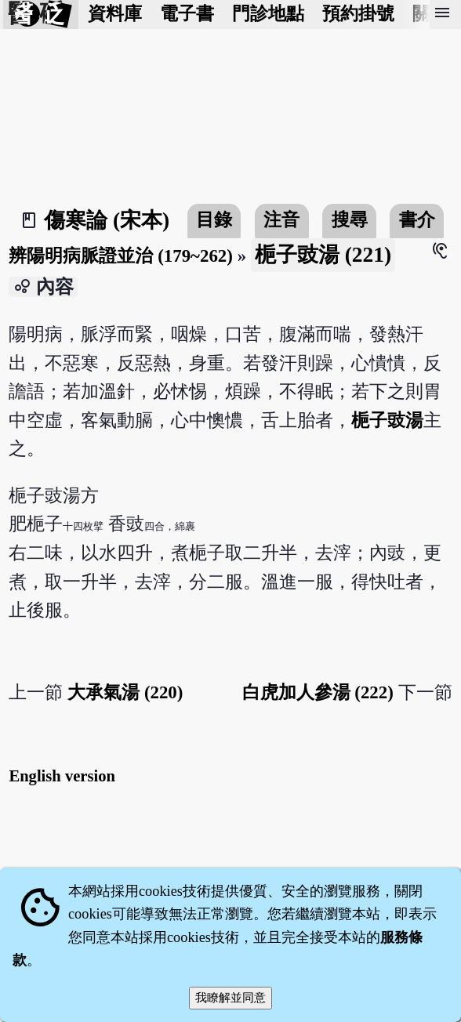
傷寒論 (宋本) (106, 220)
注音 (281, 220)
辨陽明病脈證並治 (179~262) (120, 256)
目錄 (214, 220)
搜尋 (350, 220)
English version (62, 776)
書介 (417, 220)
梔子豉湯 (387, 420)
